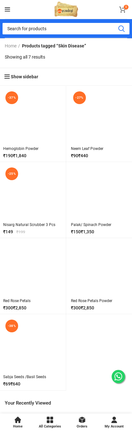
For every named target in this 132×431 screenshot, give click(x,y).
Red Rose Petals (17, 301)
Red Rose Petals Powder (91, 301)
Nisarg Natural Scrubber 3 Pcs (29, 225)
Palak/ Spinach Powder (91, 225)
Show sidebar (24, 76)
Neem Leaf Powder (87, 148)
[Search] (66, 28)
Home (11, 45)
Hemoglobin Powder (20, 148)
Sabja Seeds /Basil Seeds (24, 377)
